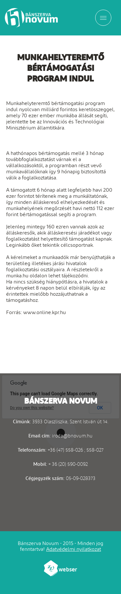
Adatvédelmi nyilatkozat (73, 549)
